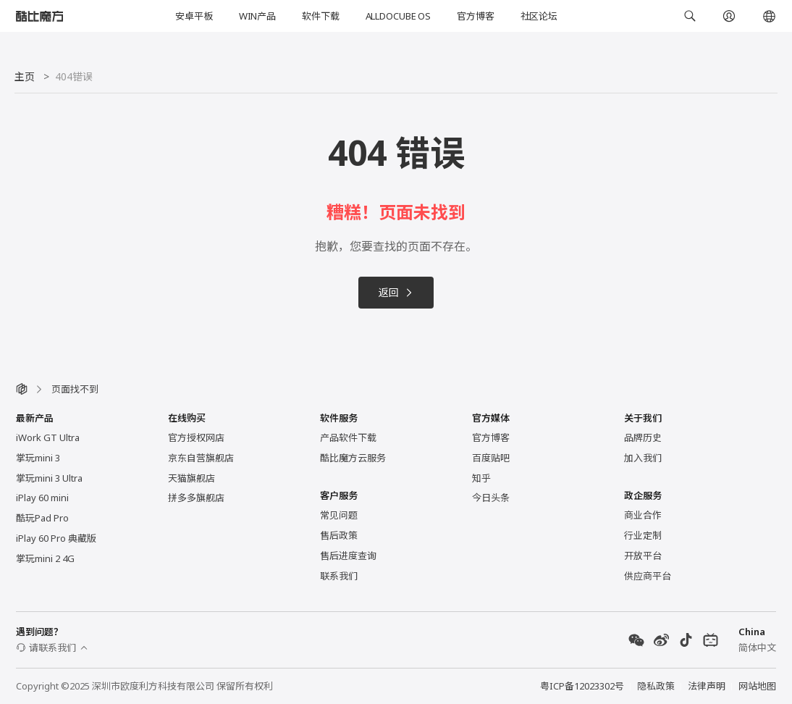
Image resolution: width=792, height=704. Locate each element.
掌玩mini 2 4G (45, 558)
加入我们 (643, 457)
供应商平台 (647, 575)
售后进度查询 (348, 555)
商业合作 (643, 514)
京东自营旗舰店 (201, 457)
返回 (396, 292)
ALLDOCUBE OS (398, 15)
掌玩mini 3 (38, 457)
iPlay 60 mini (42, 497)
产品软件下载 (348, 437)
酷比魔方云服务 (353, 457)
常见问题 (339, 514)
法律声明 (706, 685)
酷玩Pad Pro (42, 517)
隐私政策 (656, 685)
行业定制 (643, 535)
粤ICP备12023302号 (582, 685)
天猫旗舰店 (191, 478)
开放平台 (643, 555)
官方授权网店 (196, 437)
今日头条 (491, 497)
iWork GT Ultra (48, 437)
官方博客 (475, 15)
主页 (24, 76)
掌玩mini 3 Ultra (49, 478)
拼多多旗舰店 (196, 497)
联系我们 (339, 575)
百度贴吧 (491, 457)
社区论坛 (539, 15)
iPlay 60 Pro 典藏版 (56, 538)
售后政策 (339, 535)
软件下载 (320, 15)
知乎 (481, 478)
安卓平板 (193, 15)
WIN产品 (257, 15)
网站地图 (757, 685)
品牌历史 (643, 437)
